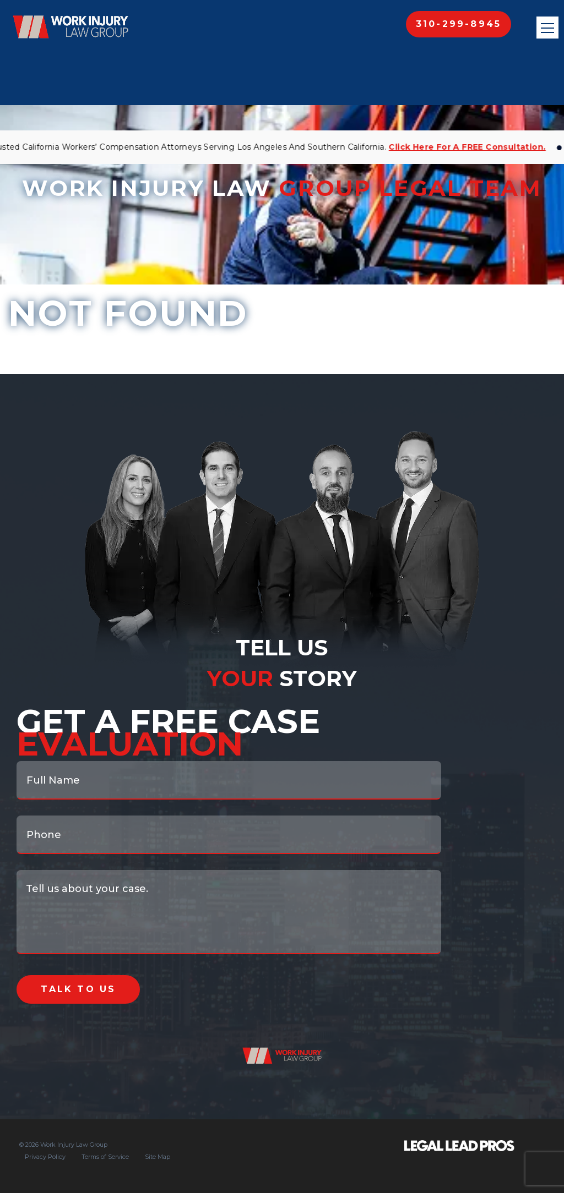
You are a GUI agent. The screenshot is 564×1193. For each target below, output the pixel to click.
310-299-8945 (458, 24)
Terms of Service (105, 1157)
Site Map (157, 1157)
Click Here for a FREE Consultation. (469, 147)
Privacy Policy (45, 1157)
